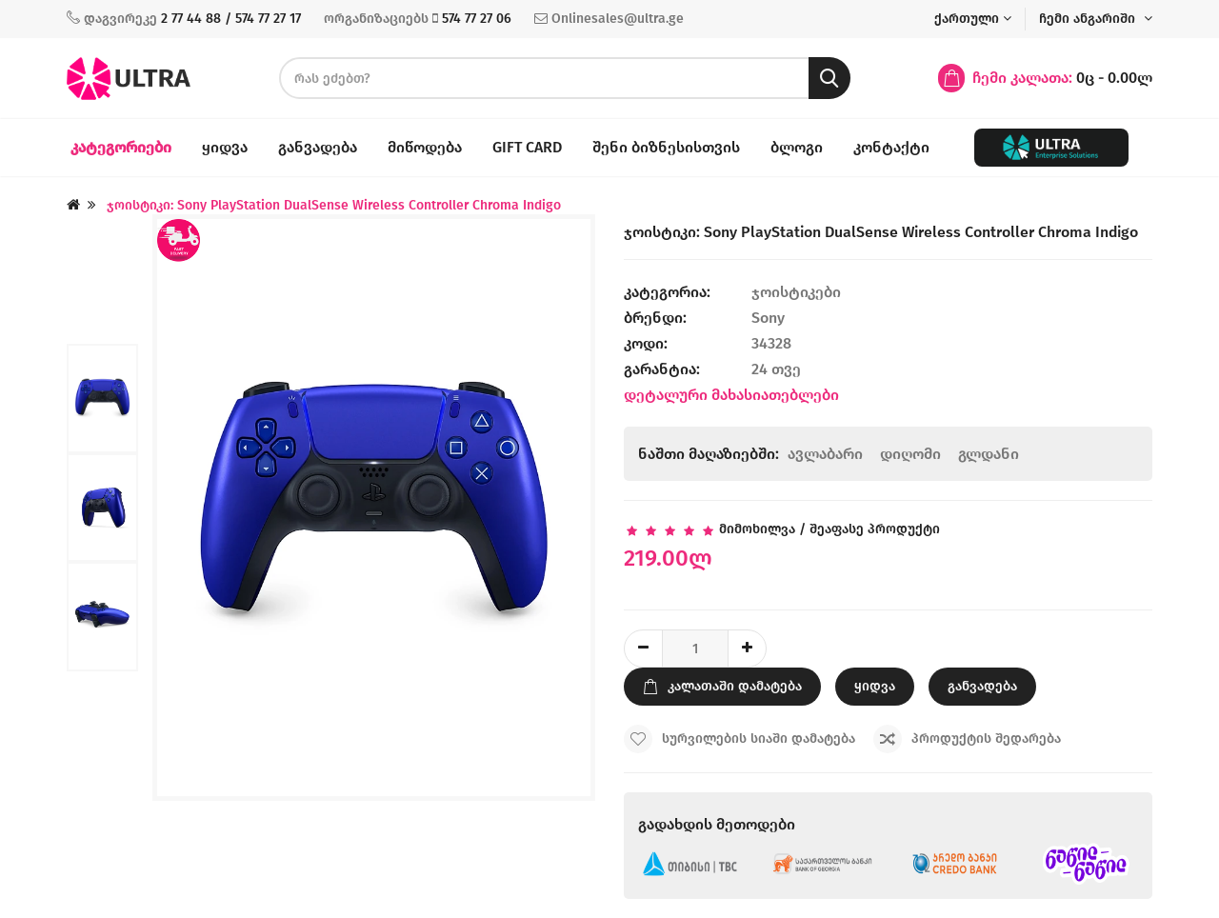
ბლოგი (796, 147)
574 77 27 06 (476, 18)
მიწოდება (425, 147)
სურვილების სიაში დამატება (739, 739)
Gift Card (527, 147)
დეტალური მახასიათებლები (731, 395)
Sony (768, 318)
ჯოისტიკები (798, 292)
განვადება (317, 147)
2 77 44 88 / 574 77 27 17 (231, 18)
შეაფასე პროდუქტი (874, 529)
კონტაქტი (891, 147)
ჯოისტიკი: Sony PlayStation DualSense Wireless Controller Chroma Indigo (334, 205)
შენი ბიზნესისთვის (666, 147)
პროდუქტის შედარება (967, 739)
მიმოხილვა (757, 529)
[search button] (829, 78)
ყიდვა (225, 147)
